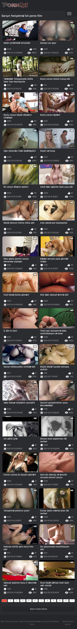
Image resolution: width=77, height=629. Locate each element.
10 (59, 600)
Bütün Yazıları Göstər (38, 609)
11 (65, 600)
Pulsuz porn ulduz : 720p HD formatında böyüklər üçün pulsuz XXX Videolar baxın (32, 622)
